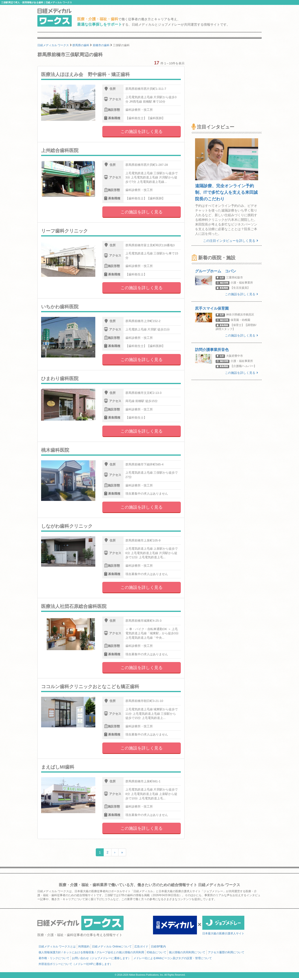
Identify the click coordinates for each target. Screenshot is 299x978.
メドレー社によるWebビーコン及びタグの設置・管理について (172, 958)
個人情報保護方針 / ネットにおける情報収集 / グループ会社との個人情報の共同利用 (91, 952)
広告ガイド (141, 946)
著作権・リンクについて (54, 958)
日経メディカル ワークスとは (57, 946)
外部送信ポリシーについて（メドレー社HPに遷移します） (76, 964)
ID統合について (156, 952)
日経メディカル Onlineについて (112, 946)
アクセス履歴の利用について (226, 952)
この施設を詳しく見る (142, 131)
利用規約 (83, 946)
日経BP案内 (158, 946)
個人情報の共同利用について (187, 952)
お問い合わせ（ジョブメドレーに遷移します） (101, 958)
